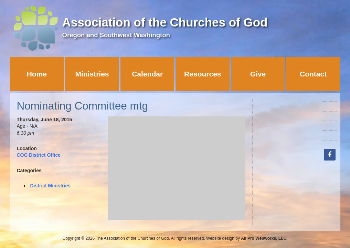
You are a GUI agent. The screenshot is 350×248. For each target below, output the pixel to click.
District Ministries (50, 185)
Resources (202, 74)
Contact (313, 74)
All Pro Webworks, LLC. (264, 238)
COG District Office (39, 155)
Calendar (147, 74)
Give (258, 74)
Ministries (92, 74)
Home (37, 74)
